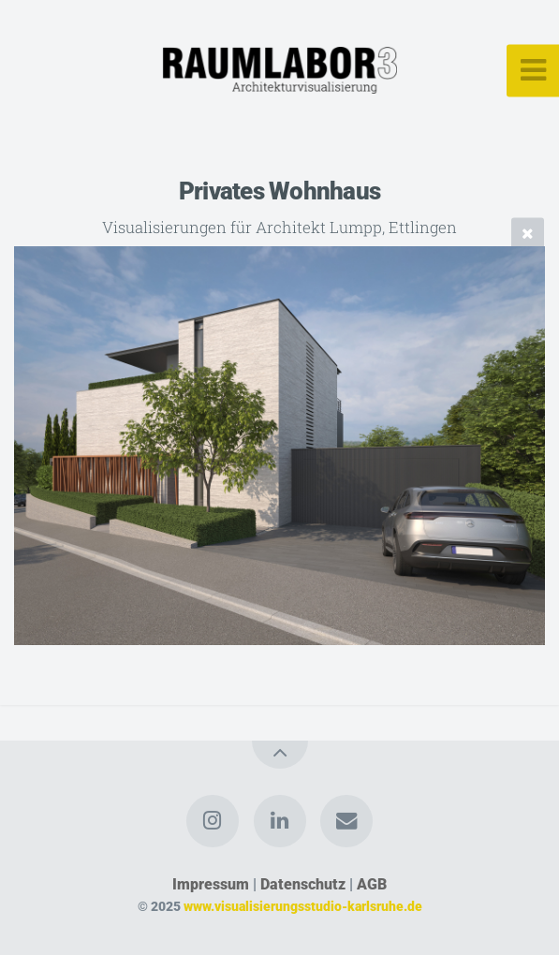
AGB (372, 884)
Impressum (210, 884)
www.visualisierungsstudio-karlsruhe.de (303, 907)
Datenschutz (303, 884)
